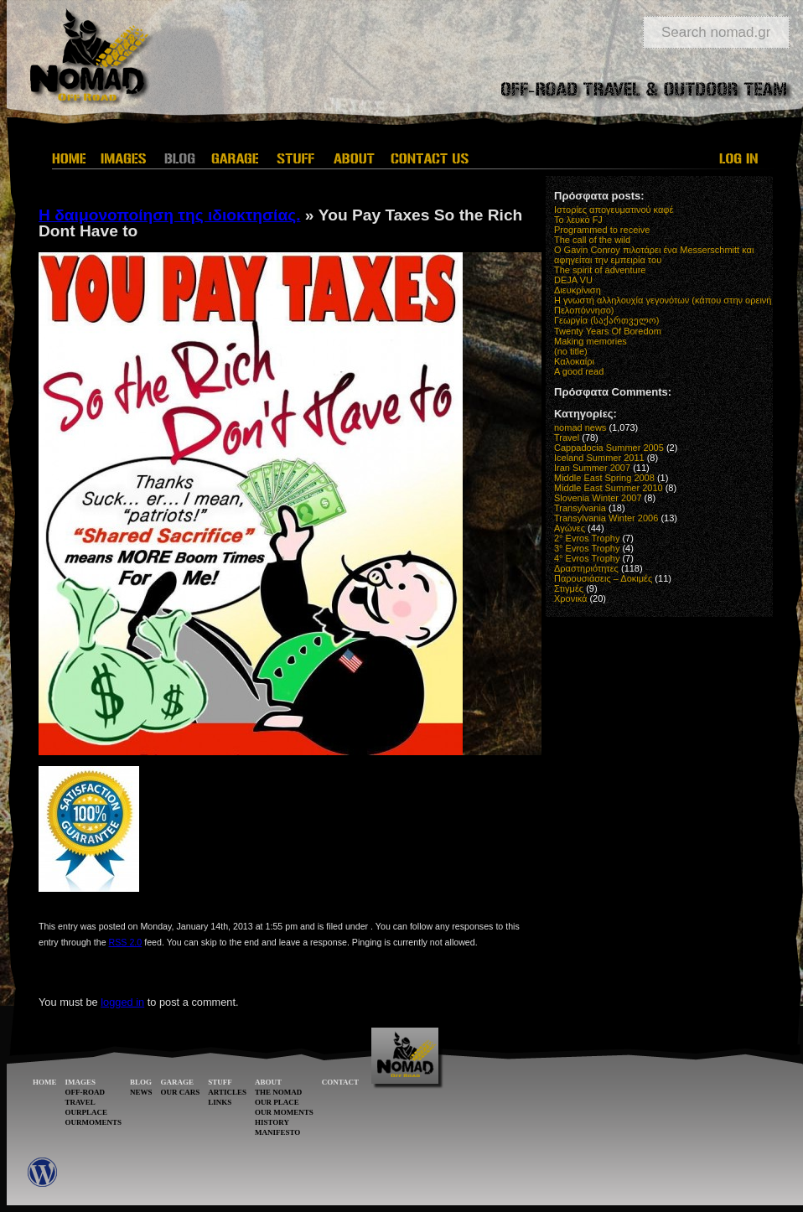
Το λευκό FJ (578, 220)
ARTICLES (227, 1092)
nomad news (580, 427)
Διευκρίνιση (577, 290)
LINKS (219, 1102)
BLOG (141, 1082)
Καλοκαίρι (574, 361)
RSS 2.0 (125, 942)
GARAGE (177, 1082)
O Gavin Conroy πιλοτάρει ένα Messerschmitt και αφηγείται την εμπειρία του (654, 255)
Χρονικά (570, 598)
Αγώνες (569, 528)
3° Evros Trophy (586, 548)
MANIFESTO (277, 1132)
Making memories (590, 341)
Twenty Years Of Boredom (607, 331)
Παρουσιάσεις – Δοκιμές (603, 578)
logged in (122, 1002)
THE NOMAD (278, 1092)
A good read (579, 371)
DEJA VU (573, 280)
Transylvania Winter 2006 (606, 518)
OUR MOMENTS (284, 1112)
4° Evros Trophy (586, 558)
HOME (45, 1082)
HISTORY (272, 1122)
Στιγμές (568, 588)
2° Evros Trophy (586, 538)
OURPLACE (86, 1112)
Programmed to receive (602, 230)
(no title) (571, 351)
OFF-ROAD (85, 1092)
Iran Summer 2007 (592, 468)
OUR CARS (180, 1092)
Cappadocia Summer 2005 (609, 448)
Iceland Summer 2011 (599, 458)
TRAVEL (80, 1102)
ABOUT (268, 1082)
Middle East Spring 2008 (604, 478)
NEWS (141, 1092)
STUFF (220, 1082)
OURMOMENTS (93, 1122)
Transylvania (580, 508)
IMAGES (80, 1082)
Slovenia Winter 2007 (598, 498)
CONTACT (340, 1082)
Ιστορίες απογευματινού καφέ (613, 210)
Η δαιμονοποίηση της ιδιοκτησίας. (170, 215)
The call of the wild (592, 240)
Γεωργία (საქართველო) (607, 320)
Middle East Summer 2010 (608, 488)
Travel (566, 437)
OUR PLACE (277, 1102)
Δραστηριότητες (586, 568)
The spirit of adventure (599, 270)
